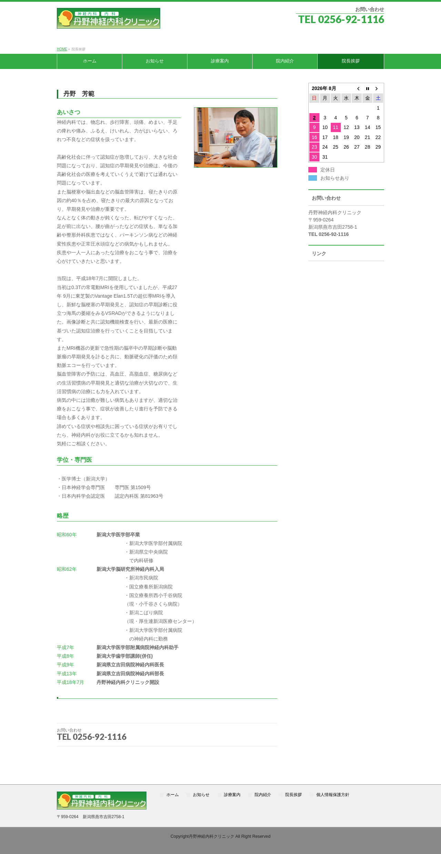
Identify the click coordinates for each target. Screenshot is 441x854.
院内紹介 (263, 795)
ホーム (172, 795)
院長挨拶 (293, 795)
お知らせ (201, 795)
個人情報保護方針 (332, 795)
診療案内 (232, 795)
